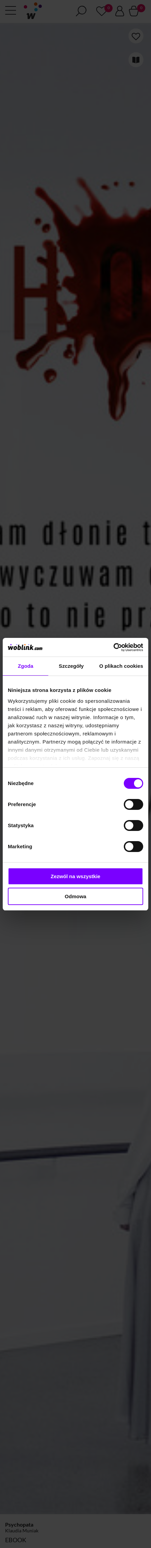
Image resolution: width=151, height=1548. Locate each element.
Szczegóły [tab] (71, 666)
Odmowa (75, 896)
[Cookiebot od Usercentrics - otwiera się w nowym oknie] (113, 647)
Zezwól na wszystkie (75, 876)
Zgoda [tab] (25, 666)
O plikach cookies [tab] (121, 666)
